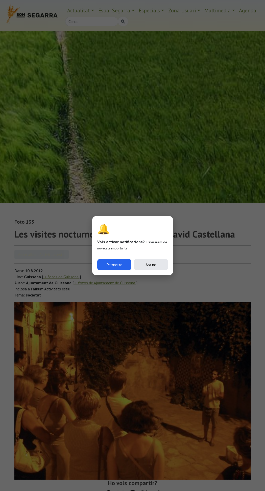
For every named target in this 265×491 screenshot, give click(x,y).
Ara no (151, 264)
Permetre (114, 264)
